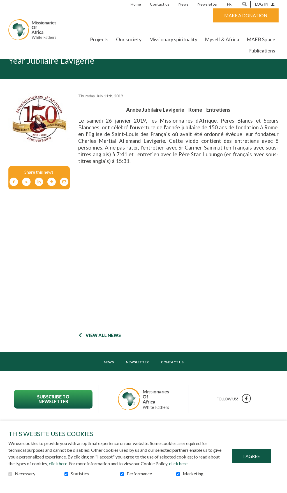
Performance (139, 473)
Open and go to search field (244, 4)
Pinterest (51, 199)
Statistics (80, 473)
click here (58, 463)
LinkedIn (39, 199)
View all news (103, 352)
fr (229, 4)
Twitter (26, 199)
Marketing (193, 473)
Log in (261, 4)
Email (64, 199)
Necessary (25, 473)
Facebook (14, 199)
